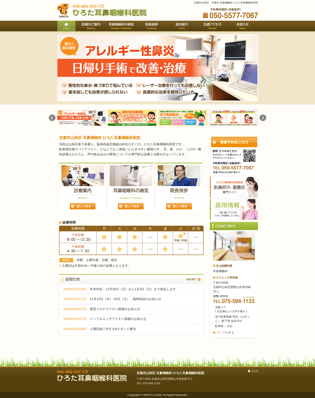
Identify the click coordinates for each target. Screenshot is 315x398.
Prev (52, 118)
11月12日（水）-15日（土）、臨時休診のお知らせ (125, 299)
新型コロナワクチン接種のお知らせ (115, 309)
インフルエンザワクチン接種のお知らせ (118, 319)
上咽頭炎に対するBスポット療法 (113, 329)
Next (262, 118)
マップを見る (225, 332)
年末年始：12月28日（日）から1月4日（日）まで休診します (133, 289)
